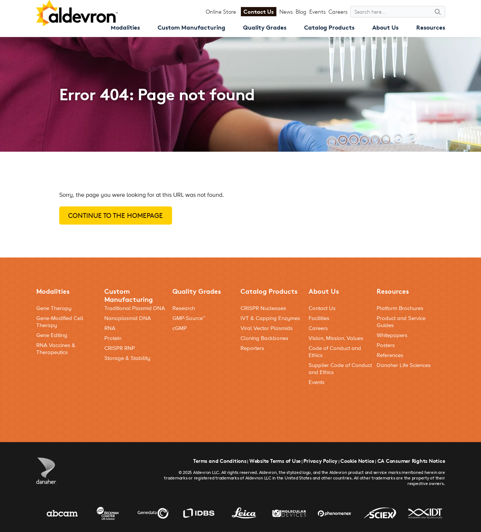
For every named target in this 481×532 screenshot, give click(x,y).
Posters (386, 345)
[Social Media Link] (437, 404)
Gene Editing (51, 335)
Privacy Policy (320, 461)
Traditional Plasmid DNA (134, 308)
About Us (385, 27)
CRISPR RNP (119, 348)
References (390, 355)
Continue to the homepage (115, 215)
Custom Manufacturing (191, 27)
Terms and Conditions (219, 461)
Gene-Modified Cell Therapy (59, 322)
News (286, 11)
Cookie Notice (357, 461)
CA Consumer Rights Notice (411, 461)
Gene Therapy (53, 308)
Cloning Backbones (264, 338)
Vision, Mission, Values (336, 338)
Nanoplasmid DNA (127, 318)
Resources (430, 27)
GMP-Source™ (188, 318)
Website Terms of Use (274, 461)
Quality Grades (264, 27)
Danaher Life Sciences (404, 365)
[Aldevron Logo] (77, 13)
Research (183, 308)
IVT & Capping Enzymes (270, 318)
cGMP (179, 328)
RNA (109, 328)
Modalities (125, 27)
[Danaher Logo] (46, 470)
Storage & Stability (127, 358)
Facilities (319, 318)
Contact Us (258, 11)
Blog (301, 11)
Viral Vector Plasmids (266, 328)
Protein (112, 338)
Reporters (252, 348)
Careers (338, 11)
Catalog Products (329, 27)
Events (317, 11)
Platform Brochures (400, 308)
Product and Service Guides (401, 322)
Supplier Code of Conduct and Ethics (340, 369)
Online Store (221, 11)
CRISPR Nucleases (263, 308)
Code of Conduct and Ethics (335, 352)
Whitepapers (392, 335)
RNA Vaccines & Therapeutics (55, 349)
